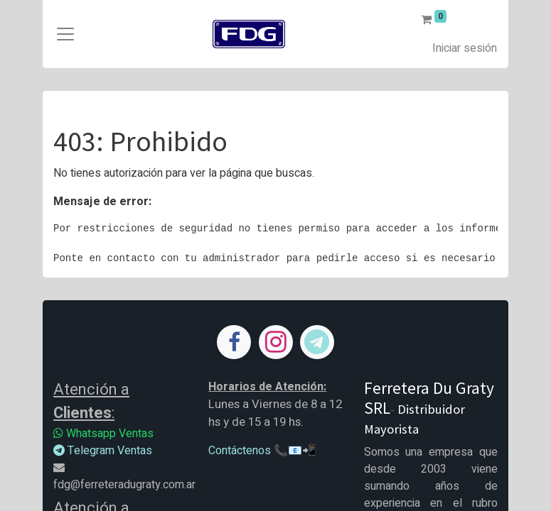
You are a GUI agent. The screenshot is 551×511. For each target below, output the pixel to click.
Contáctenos (239, 450)
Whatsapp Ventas (103, 433)
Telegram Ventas (102, 450)
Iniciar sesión (464, 48)
